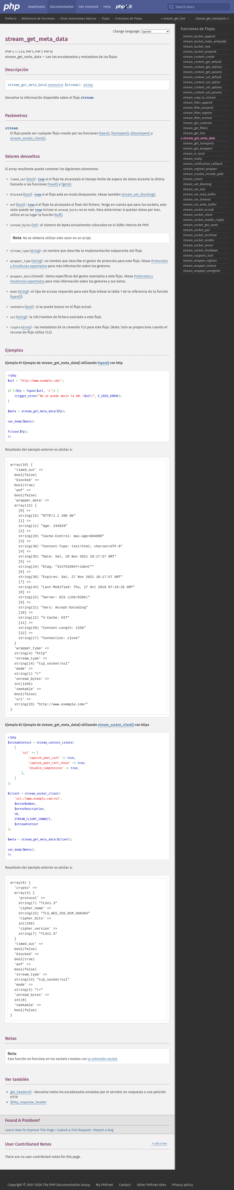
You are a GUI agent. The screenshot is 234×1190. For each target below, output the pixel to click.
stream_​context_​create (199, 57)
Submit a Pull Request (74, 1130)
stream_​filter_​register (197, 113)
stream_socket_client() (27, 138)
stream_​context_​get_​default (202, 62)
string (35, 251)
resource (55, 85)
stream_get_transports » (212, 18)
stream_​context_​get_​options (202, 67)
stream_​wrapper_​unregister (201, 271)
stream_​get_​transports (198, 143)
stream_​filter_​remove (197, 118)
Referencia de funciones (38, 18)
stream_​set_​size (194, 189)
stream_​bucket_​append (199, 36)
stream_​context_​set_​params (202, 92)
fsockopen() (120, 133)
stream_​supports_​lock (198, 255)
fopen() (104, 133)
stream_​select (193, 179)
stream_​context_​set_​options (202, 87)
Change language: (126, 31)
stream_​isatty (192, 159)
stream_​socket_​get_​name (200, 225)
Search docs (181, 6)
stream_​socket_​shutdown (200, 250)
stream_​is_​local (194, 153)
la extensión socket (102, 1059)
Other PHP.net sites (151, 1185)
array (88, 85)
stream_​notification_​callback (203, 164)
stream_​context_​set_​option (201, 82)
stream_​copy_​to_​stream (199, 97)
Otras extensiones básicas (78, 18)
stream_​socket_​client (197, 215)
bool (30, 179)
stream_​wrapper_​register (200, 261)
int (35, 225)
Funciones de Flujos (128, 18)
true (41, 179)
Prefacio (10, 18)
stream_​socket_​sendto (198, 240)
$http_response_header (28, 1102)
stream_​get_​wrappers (198, 148)
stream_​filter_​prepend (198, 108)
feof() (58, 215)
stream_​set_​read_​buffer (199, 194)
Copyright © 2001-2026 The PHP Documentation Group (49, 1185)
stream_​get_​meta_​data (199, 138)
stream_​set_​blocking (197, 184)
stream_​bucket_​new (196, 46)
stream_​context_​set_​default (202, 77)
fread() (53, 184)
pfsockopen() (140, 133)
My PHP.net (104, 1185)
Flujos (106, 18)
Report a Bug (103, 1130)
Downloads (36, 7)
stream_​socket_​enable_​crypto (203, 220)
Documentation (62, 7)
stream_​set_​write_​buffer (200, 204)
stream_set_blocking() (138, 194)
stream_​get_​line (194, 133)
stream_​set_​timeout (197, 199)
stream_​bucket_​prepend (199, 52)
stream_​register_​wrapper (200, 169)
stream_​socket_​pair (196, 230)
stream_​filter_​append (197, 102)
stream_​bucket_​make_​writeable (205, 41)
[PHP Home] (11, 7)
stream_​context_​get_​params (202, 72)
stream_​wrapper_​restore (199, 266)
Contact (125, 1185)
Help (107, 7)
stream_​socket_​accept (198, 210)
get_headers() (20, 1092)
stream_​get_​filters (195, 128)
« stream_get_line (173, 18)
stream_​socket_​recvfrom (200, 235)
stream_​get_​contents (197, 123)
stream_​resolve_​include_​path (203, 174)
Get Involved (88, 7)
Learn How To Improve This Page (29, 1130)
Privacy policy (182, 1185)
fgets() (66, 184)
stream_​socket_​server (198, 245)
